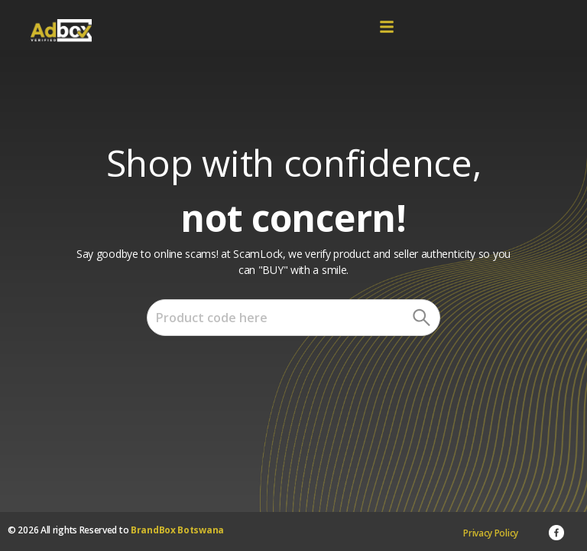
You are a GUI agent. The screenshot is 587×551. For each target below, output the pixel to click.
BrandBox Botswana (177, 529)
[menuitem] (490, 533)
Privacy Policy (490, 533)
